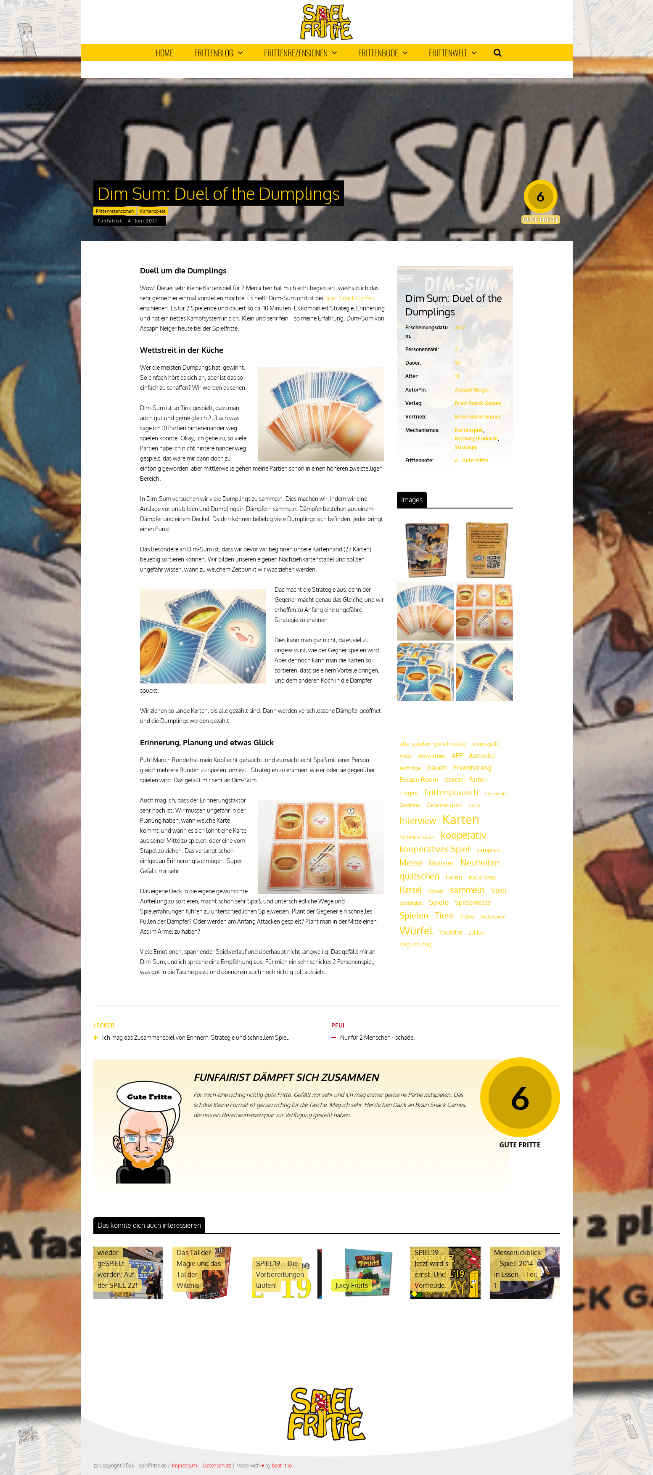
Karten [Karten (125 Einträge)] (460, 819)
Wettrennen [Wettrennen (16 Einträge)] (493, 917)
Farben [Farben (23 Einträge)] (478, 779)
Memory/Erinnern (476, 438)
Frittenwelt (453, 52)
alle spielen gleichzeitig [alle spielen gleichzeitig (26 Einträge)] (432, 744)
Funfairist (110, 221)
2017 (460, 327)
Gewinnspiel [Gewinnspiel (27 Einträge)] (444, 804)
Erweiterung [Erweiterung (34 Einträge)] (472, 767)
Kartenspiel (469, 430)
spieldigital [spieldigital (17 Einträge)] (411, 903)
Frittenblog (218, 52)
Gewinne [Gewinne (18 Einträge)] (409, 805)
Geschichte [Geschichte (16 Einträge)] (495, 794)
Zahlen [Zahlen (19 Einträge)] (476, 932)
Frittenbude (383, 52)
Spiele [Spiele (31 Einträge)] (439, 902)
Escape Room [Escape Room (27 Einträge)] (418, 779)
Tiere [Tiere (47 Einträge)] (444, 915)
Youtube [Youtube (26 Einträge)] (450, 932)
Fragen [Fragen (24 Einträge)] (408, 793)
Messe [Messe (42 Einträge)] (411, 862)
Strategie (466, 447)
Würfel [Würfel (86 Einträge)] (416, 930)
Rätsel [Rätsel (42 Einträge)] (410, 889)
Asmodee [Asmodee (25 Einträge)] (482, 755)
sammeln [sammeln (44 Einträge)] (467, 889)
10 (457, 363)
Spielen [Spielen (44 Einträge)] (413, 915)
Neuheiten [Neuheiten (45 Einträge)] (480, 862)
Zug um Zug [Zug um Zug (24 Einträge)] (415, 944)
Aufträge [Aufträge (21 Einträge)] (410, 768)
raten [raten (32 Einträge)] (454, 876)
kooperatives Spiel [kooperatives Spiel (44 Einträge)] (434, 849)
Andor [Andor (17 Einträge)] (405, 756)
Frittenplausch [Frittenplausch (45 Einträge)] (451, 792)
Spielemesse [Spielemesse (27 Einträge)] (473, 902)
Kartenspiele (153, 211)
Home (164, 52)
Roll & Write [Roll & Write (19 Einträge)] (483, 877)
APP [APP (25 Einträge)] (457, 755)
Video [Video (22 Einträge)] (467, 916)
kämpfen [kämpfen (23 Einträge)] (488, 849)
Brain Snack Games (349, 298)
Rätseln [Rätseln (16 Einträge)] (436, 891)
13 (457, 376)
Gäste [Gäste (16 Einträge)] (474, 805)
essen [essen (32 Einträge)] (453, 779)
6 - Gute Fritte (471, 460)
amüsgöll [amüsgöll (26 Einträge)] (485, 744)
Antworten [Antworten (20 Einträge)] (431, 755)
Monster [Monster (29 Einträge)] (441, 863)
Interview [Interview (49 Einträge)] (417, 820)
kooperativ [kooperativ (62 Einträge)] (463, 835)
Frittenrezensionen (300, 52)
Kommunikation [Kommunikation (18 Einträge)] (416, 837)
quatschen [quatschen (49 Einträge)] (419, 876)
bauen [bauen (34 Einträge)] (437, 767)
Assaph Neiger (472, 390)
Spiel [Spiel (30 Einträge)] (498, 890)
